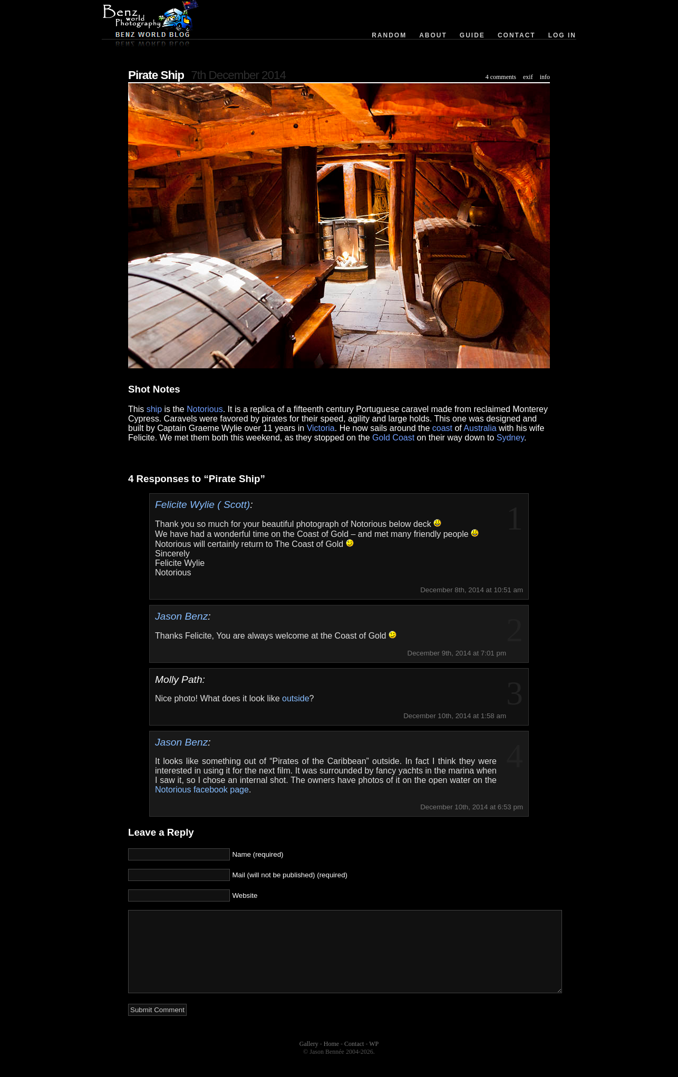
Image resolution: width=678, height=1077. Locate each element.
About (433, 35)
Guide (472, 35)
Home (331, 1059)
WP (374, 1059)
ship (154, 409)
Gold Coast (393, 437)
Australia (479, 428)
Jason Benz (181, 616)
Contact (517, 35)
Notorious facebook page (202, 789)
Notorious (204, 409)
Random (389, 35)
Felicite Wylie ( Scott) (202, 504)
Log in (562, 35)
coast (442, 428)
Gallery (308, 1059)
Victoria (321, 428)
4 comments (501, 77)
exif (528, 77)
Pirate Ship (156, 75)
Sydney (510, 437)
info (545, 77)
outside (295, 698)
